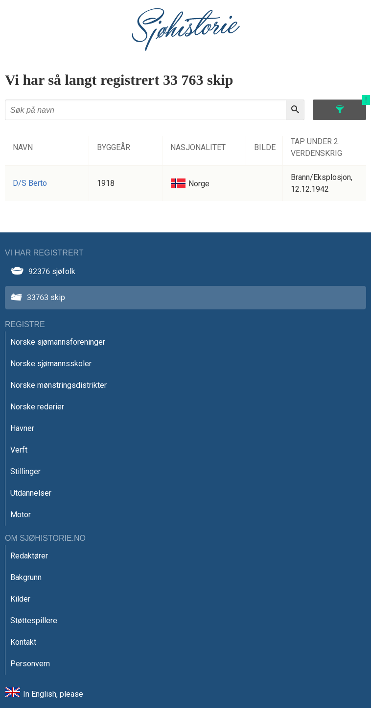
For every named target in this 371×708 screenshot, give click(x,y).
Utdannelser (30, 493)
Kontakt (23, 642)
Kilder (20, 599)
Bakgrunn (26, 577)
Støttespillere (33, 620)
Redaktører (29, 555)
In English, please (53, 694)
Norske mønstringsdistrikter (58, 385)
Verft (18, 450)
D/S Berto (30, 183)
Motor (20, 514)
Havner (22, 428)
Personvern (30, 663)
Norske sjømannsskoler (51, 363)
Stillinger (25, 471)
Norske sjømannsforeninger (57, 342)
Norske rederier (37, 406)
